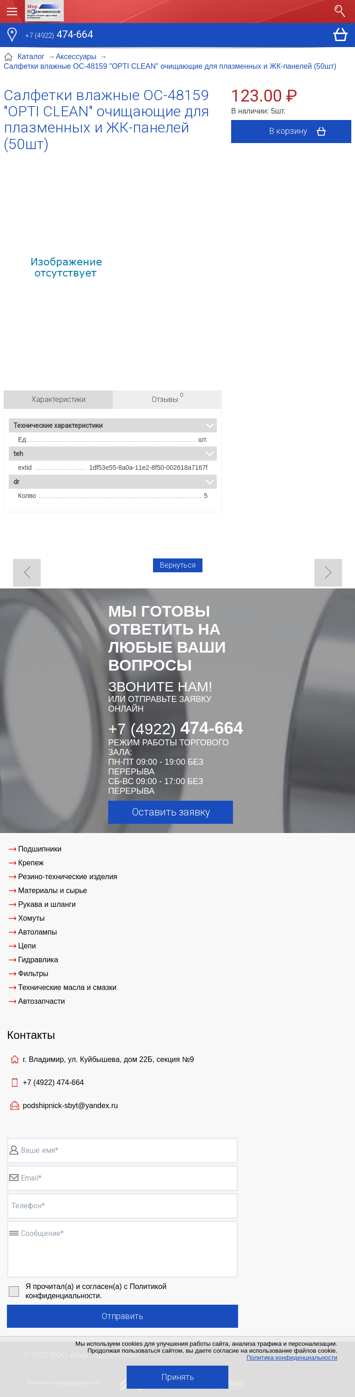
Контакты (31, 1035)
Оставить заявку (171, 812)
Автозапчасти (41, 1001)
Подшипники (39, 849)
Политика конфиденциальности (291, 1357)
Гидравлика (38, 960)
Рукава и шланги (47, 904)
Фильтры (33, 973)
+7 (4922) (53, 1082)
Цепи (27, 946)
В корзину (300, 131)
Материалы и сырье (52, 890)
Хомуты (31, 918)
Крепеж (30, 863)
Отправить (122, 1316)
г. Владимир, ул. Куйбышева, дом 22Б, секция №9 (108, 1059)
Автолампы (37, 932)
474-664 (59, 35)
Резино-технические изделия (67, 877)
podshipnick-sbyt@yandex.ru (70, 1105)
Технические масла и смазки (67, 987)
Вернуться (178, 565)
